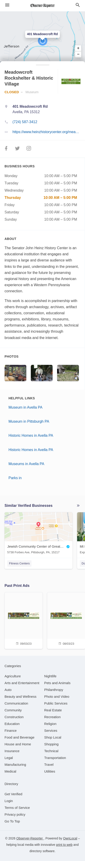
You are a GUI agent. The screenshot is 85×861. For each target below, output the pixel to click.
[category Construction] (14, 717)
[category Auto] (8, 690)
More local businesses (78, 505)
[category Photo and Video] (56, 696)
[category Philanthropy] (53, 690)
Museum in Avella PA (26, 407)
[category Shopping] (51, 744)
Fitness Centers (19, 563)
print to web (64, 844)
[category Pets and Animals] (57, 683)
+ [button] (78, 48)
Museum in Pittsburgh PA (29, 421)
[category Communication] (16, 703)
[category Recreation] (52, 717)
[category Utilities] (49, 771)
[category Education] (12, 724)
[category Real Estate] (53, 710)
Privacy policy (15, 814)
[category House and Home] (18, 744)
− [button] (78, 54)
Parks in (15, 478)
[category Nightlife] (50, 676)
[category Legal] (9, 758)
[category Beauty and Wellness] (20, 696)
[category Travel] (48, 764)
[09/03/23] (23, 620)
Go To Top (12, 821)
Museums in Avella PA (26, 464)
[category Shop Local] (52, 737)
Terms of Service (17, 808)
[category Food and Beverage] (19, 737)
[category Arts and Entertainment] (22, 683)
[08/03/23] (66, 620)
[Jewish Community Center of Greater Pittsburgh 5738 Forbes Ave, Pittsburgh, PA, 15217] (38, 534)
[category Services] (50, 730)
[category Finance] (11, 730)
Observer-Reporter (30, 838)
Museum (32, 92)
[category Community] (13, 710)
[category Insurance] (12, 751)
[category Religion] (50, 724)
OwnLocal (70, 838)
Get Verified (13, 794)
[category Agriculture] (13, 676)
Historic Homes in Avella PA (31, 435)
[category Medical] (10, 771)
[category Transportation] (55, 758)
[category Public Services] (56, 703)
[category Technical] (51, 751)
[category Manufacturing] (15, 764)
